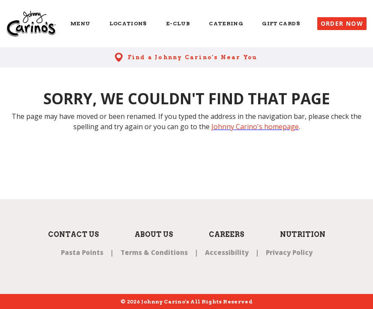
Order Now (342, 23)
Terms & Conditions (154, 252)
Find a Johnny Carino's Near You (193, 57)
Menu (80, 23)
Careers (226, 234)
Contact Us (73, 234)
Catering (226, 23)
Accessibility (227, 252)
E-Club (178, 23)
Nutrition (302, 234)
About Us (154, 234)
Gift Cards (281, 23)
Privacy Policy (289, 252)
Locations (128, 23)
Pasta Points (82, 252)
